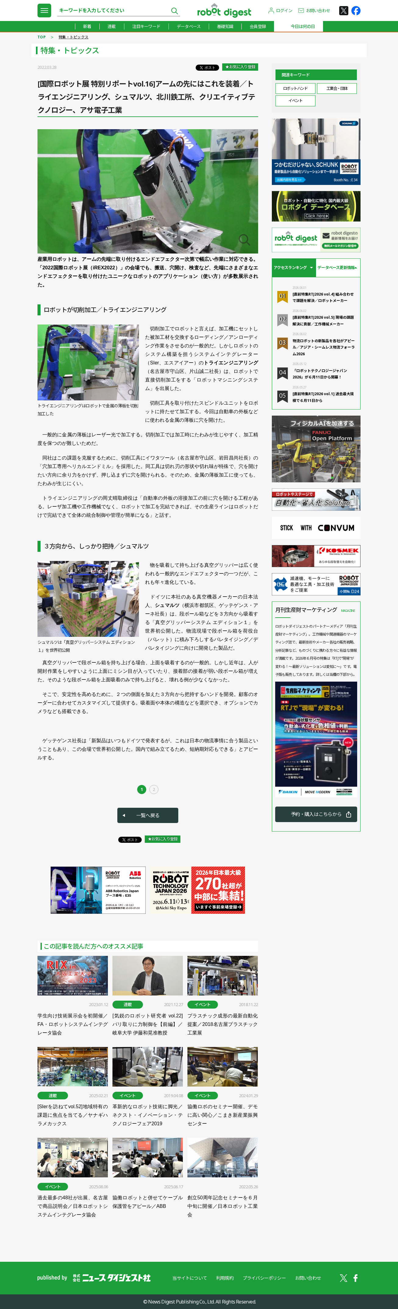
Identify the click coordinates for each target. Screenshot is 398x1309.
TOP (41, 37)
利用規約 (224, 1278)
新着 (87, 26)
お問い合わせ (318, 10)
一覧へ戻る (147, 815)
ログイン (284, 10)
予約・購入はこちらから (316, 814)
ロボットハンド (295, 88)
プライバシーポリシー (264, 1278)
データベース (189, 26)
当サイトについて (189, 1278)
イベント (295, 100)
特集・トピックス (73, 37)
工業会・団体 (336, 88)
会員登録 (258, 26)
